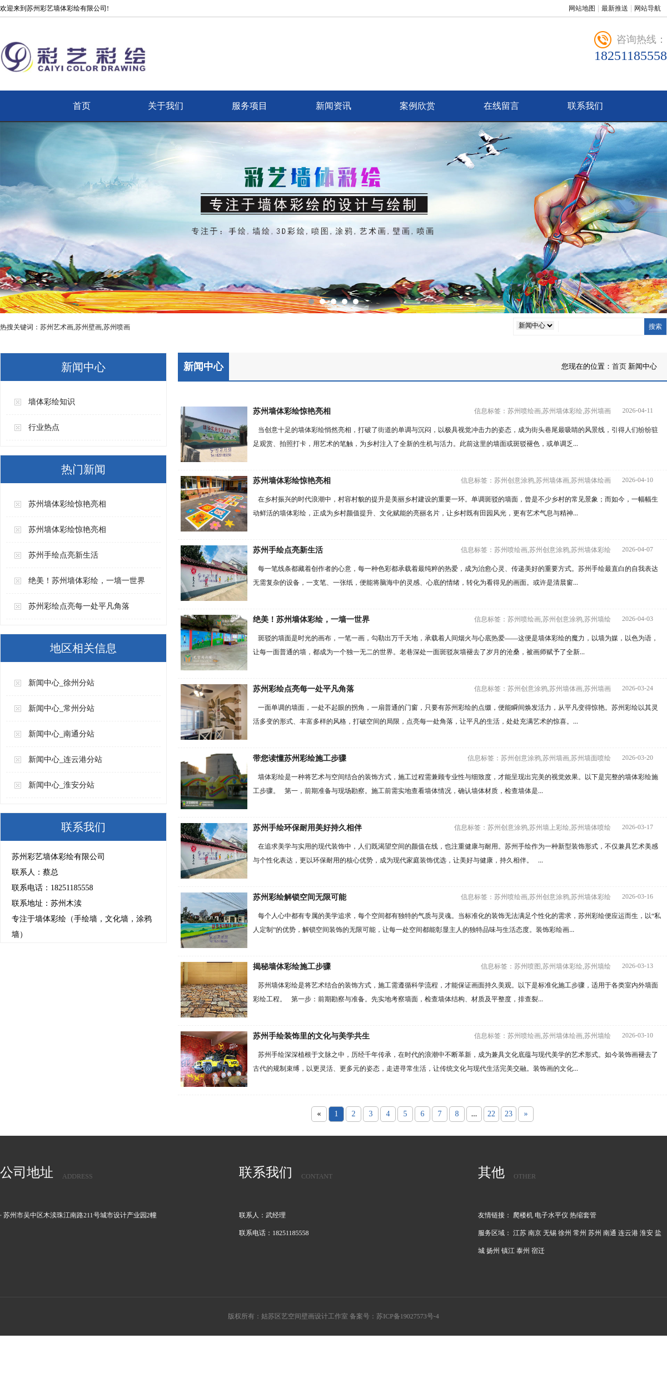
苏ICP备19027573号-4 (407, 1316)
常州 (579, 1233)
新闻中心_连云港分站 (65, 759)
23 (508, 1114)
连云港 (628, 1233)
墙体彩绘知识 (51, 402)
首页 (82, 106)
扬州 (493, 1251)
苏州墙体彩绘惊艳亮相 (67, 504)
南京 (534, 1233)
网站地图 (582, 8)
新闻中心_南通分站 (61, 734)
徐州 (564, 1233)
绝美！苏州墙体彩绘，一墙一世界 (86, 580)
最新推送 (614, 8)
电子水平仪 (551, 1215)
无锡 (549, 1233)
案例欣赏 (417, 106)
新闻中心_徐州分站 (61, 683)
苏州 (594, 1233)
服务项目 (249, 106)
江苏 (519, 1233)
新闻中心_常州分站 (61, 708)
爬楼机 (523, 1215)
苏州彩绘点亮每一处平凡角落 (79, 606)
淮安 (646, 1233)
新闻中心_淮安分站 (61, 785)
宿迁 (538, 1251)
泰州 (523, 1251)
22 (491, 1114)
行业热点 (43, 427)
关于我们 (165, 106)
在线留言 (501, 106)
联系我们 (585, 106)
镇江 (508, 1251)
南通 (609, 1233)
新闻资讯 (333, 106)
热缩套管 (583, 1215)
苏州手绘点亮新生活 (63, 555)
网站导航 (647, 8)
